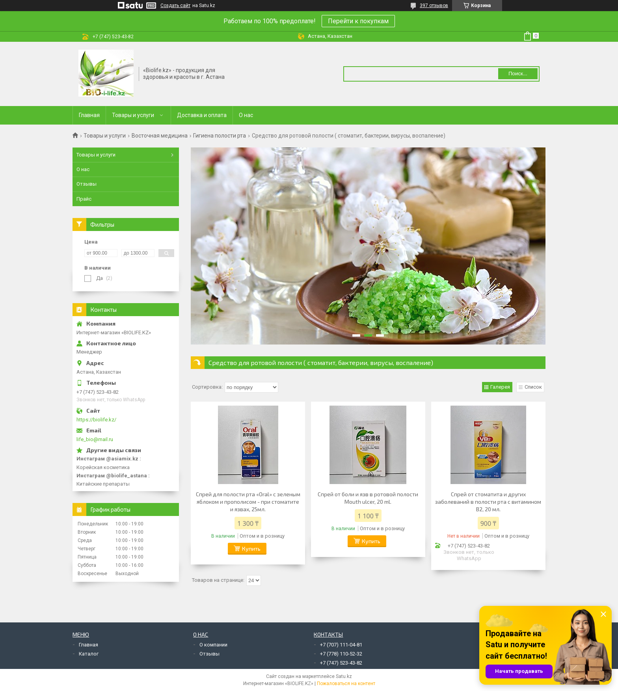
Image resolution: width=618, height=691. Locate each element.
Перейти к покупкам (358, 21)
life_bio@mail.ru (94, 439)
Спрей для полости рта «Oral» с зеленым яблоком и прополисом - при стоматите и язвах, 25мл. (248, 501)
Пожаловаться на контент (346, 683)
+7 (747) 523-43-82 (341, 663)
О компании (213, 645)
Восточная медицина (160, 135)
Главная (89, 115)
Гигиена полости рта (219, 135)
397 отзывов (434, 5)
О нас (246, 115)
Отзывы (86, 184)
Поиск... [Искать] (517, 73)
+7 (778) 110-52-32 (341, 654)
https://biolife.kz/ (96, 420)
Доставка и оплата (202, 115)
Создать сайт (175, 5)
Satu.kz (344, 676)
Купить (251, 548)
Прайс (83, 199)
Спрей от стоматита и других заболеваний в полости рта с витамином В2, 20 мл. (488, 501)
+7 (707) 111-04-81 (341, 645)
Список (533, 387)
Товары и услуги (133, 115)
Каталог (89, 654)
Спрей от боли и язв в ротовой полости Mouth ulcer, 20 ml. (368, 498)
